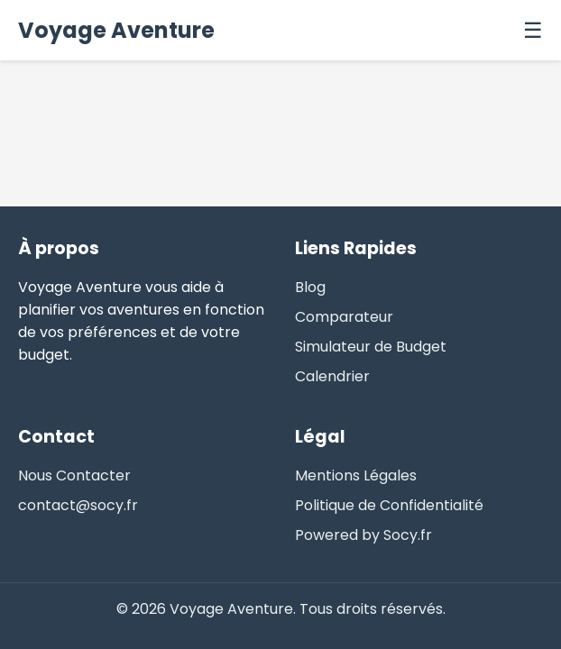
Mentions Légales (356, 475)
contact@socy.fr (78, 505)
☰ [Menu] (533, 30)
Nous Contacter (74, 475)
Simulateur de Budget (370, 346)
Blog (310, 287)
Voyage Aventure (116, 30)
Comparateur (344, 316)
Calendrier (332, 376)
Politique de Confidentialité (389, 505)
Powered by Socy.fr (363, 535)
